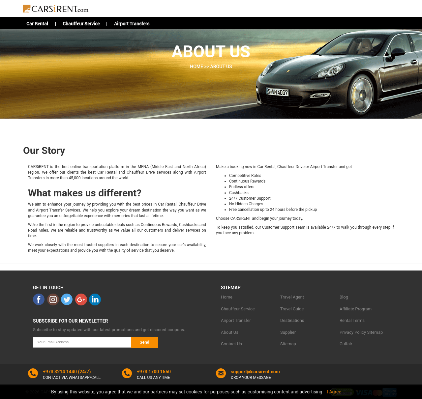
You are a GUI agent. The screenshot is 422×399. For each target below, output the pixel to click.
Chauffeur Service (81, 23)
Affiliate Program (356, 308)
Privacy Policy (353, 332)
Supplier (288, 332)
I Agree (334, 391)
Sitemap (288, 343)
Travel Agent (292, 297)
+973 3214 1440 (60, 371)
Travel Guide (292, 308)
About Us (229, 332)
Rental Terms (352, 320)
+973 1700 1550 (154, 371)
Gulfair (346, 343)
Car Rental (37, 23)
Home (226, 297)
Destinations (292, 320)
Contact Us (231, 343)
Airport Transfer (236, 320)
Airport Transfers (131, 23)
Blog (344, 297)
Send (145, 342)
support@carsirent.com (255, 371)
